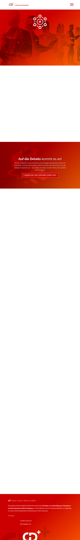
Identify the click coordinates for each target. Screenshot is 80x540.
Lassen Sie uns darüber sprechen (40, 175)
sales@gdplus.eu (25, 524)
